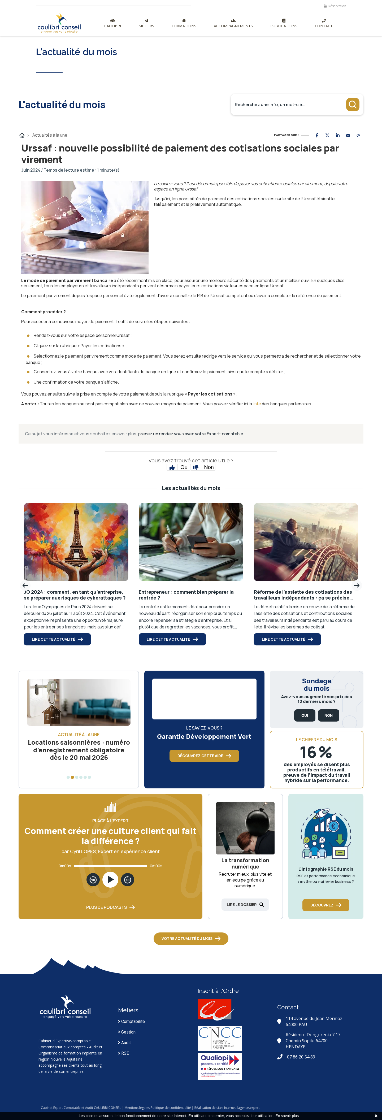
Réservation (335, 6)
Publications (283, 23)
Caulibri (112, 23)
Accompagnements (233, 23)
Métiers (146, 23)
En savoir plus (287, 1116)
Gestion (127, 1032)
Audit (124, 1042)
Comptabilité (131, 1021)
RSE (123, 1053)
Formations (184, 23)
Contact (324, 23)
